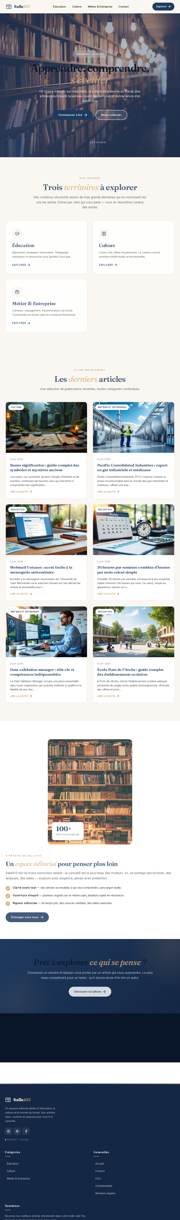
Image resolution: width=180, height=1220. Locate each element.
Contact (124, 6)
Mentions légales (105, 1193)
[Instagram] (8, 1131)
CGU (98, 1178)
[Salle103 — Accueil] (18, 7)
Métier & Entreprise (100, 6)
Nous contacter (111, 115)
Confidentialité (103, 1185)
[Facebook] (26, 1131)
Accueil (99, 1163)
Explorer (163, 6)
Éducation (59, 6)
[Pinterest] (17, 1131)
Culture (77, 6)
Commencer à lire (72, 115)
